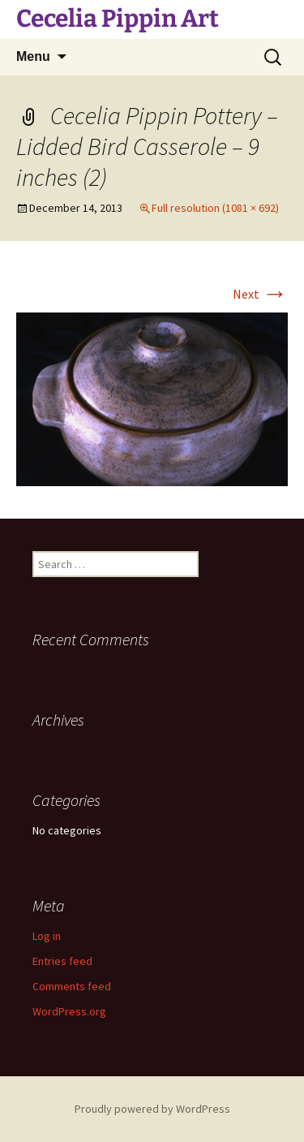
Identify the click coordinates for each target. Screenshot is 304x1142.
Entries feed (62, 961)
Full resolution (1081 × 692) (215, 207)
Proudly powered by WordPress (152, 1108)
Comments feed (71, 986)
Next (260, 294)
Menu (33, 56)
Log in (46, 936)
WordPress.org (69, 1011)
